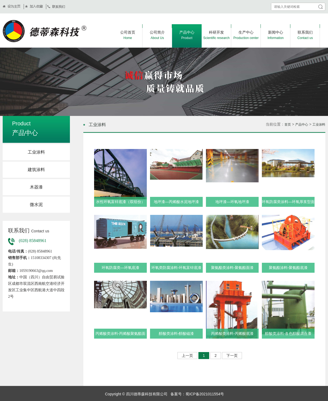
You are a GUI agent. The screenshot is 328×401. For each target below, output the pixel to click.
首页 (287, 124)
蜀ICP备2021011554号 (205, 394)
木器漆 (36, 187)
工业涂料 (36, 152)
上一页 (187, 355)
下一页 (232, 355)
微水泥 (36, 204)
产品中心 (301, 124)
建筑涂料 (36, 169)
